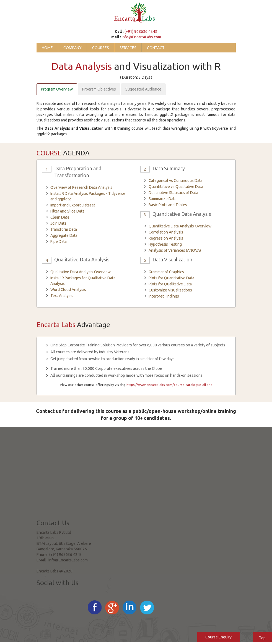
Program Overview (57, 89)
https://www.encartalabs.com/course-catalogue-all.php (169, 384)
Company (72, 48)
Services (128, 48)
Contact (156, 48)
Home (47, 48)
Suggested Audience (143, 89)
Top (262, 638)
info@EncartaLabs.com (141, 37)
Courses (100, 48)
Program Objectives (99, 89)
